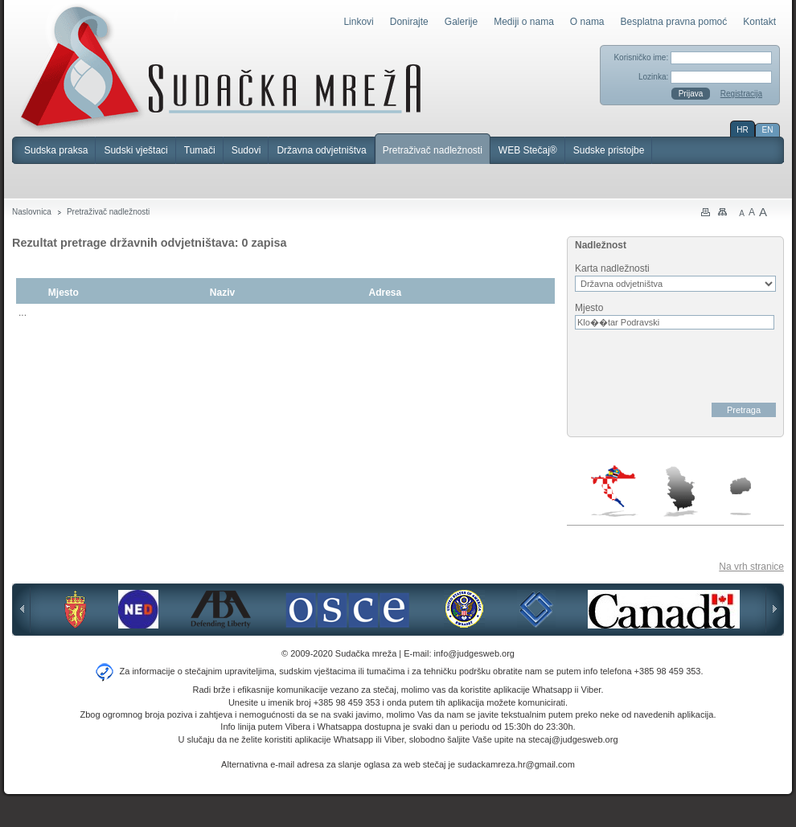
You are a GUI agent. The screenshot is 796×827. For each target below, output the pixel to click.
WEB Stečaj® (528, 150)
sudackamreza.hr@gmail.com (516, 764)
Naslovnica (31, 211)
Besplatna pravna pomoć (674, 21)
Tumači (199, 150)
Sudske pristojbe (609, 150)
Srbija (680, 491)
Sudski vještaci (135, 150)
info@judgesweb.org (474, 653)
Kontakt (759, 21)
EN (767, 129)
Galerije (461, 21)
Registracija (741, 93)
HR (742, 129)
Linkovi (358, 21)
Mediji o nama (524, 21)
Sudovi (246, 150)
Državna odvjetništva (321, 150)
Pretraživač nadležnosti (432, 150)
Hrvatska (614, 491)
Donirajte (409, 21)
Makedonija (740, 496)
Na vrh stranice (751, 566)
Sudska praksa (56, 150)
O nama (587, 21)
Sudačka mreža (220, 67)
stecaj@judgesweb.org (573, 739)
